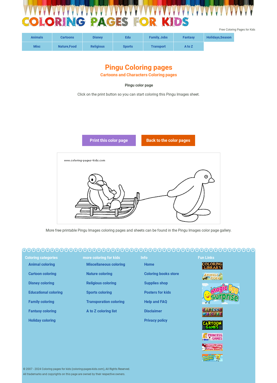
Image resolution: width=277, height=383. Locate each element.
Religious (98, 46)
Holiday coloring (42, 320)
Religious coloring (101, 283)
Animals (37, 37)
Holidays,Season (219, 37)
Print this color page (109, 140)
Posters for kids (157, 292)
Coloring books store (161, 274)
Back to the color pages (168, 140)
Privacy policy (155, 320)
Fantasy (189, 37)
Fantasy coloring (42, 311)
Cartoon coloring (42, 274)
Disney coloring (41, 283)
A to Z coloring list (101, 311)
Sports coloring (99, 292)
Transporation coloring (105, 301)
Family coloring (41, 301)
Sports (128, 46)
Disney (98, 37)
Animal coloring (41, 264)
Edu (128, 37)
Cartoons (67, 37)
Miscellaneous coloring (105, 264)
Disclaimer (153, 311)
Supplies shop (156, 283)
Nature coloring (99, 274)
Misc (36, 46)
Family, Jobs (158, 37)
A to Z (188, 46)
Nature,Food (67, 46)
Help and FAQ (155, 301)
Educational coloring (45, 292)
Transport (158, 46)
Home (149, 264)
